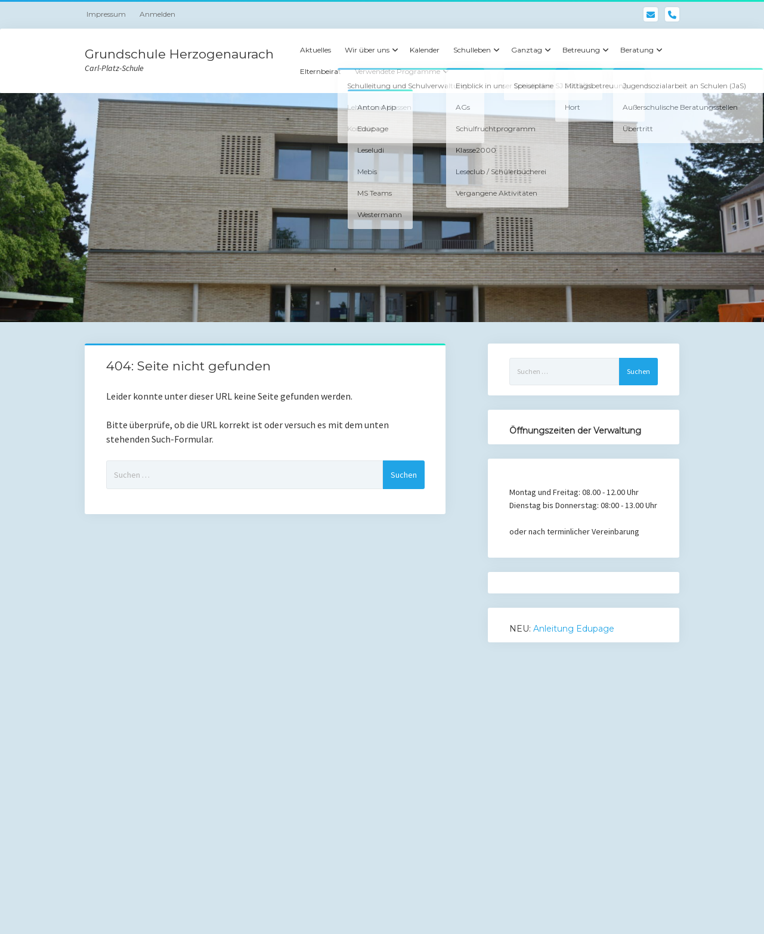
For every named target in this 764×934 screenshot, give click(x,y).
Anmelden (157, 14)
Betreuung (581, 49)
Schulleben (472, 49)
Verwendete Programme (397, 71)
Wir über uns (367, 49)
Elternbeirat (320, 71)
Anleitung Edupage (573, 628)
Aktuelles (315, 49)
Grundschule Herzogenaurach (179, 54)
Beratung (637, 49)
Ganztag (526, 49)
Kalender (425, 49)
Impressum (106, 14)
